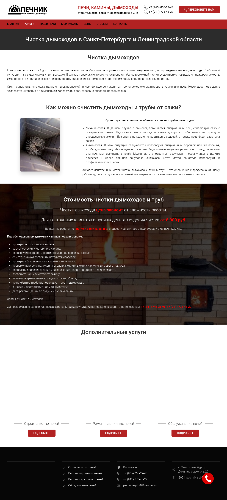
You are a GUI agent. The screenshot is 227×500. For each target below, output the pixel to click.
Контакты (120, 24)
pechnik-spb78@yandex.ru (140, 485)
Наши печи (48, 24)
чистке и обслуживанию (91, 228)
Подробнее (41, 433)
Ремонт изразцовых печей (85, 479)
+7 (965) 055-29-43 (135, 473)
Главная (13, 24)
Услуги (29, 24)
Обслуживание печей (82, 485)
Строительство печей (82, 467)
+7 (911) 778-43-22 (179, 306)
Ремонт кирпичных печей (85, 473)
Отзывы (102, 24)
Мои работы (69, 24)
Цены (87, 24)
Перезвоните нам (199, 10)
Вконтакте (130, 467)
